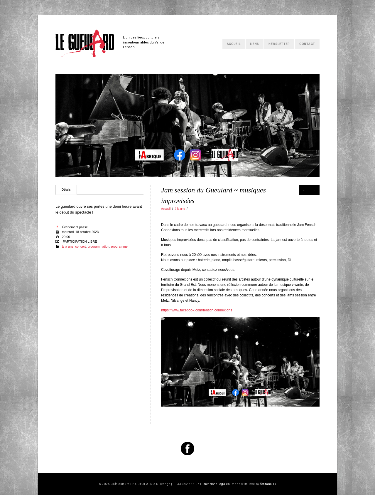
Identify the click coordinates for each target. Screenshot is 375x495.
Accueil (234, 44)
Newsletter (279, 44)
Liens (254, 44)
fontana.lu (268, 484)
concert (80, 246)
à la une (180, 208)
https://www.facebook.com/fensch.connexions (196, 310)
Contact (307, 44)
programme (119, 246)
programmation (98, 246)
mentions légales (216, 484)
